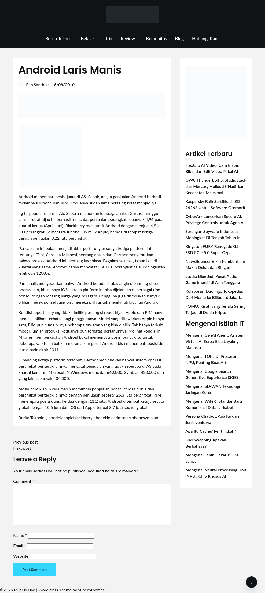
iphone (98, 417)
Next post (22, 448)
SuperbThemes (91, 589)
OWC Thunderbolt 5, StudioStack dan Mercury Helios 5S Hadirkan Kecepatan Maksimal (215, 186)
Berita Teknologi (33, 417)
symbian (150, 417)
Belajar (87, 38)
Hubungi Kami (206, 38)
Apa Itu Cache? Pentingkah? (210, 431)
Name (20, 535)
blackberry (83, 417)
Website (20, 556)
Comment (23, 481)
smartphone (132, 417)
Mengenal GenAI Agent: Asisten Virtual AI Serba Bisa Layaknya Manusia (214, 341)
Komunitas (156, 38)
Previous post (25, 441)
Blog (179, 38)
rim (118, 417)
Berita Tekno (57, 38)
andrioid (56, 417)
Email (19, 545)
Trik (109, 38)
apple (68, 417)
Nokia (110, 417)
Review (128, 38)
